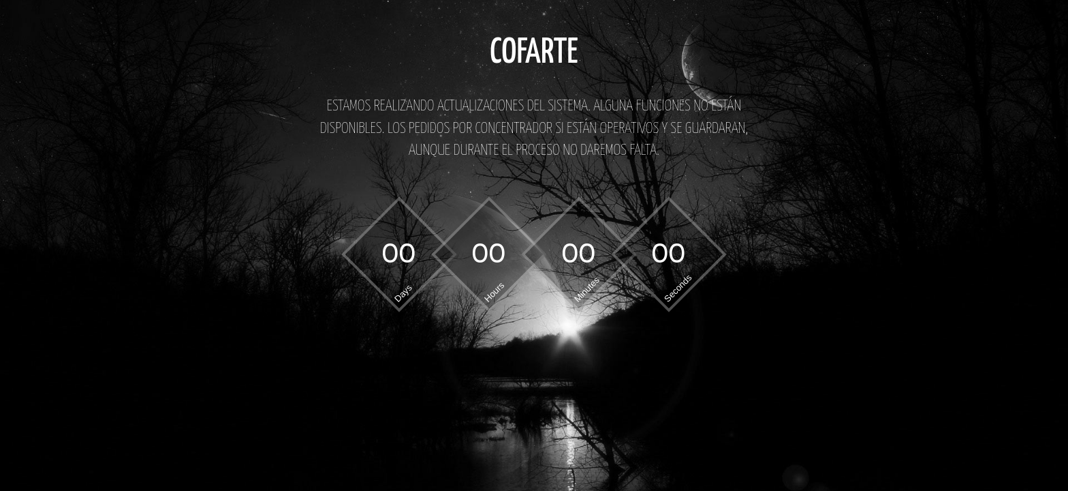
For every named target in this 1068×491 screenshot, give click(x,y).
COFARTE (534, 53)
